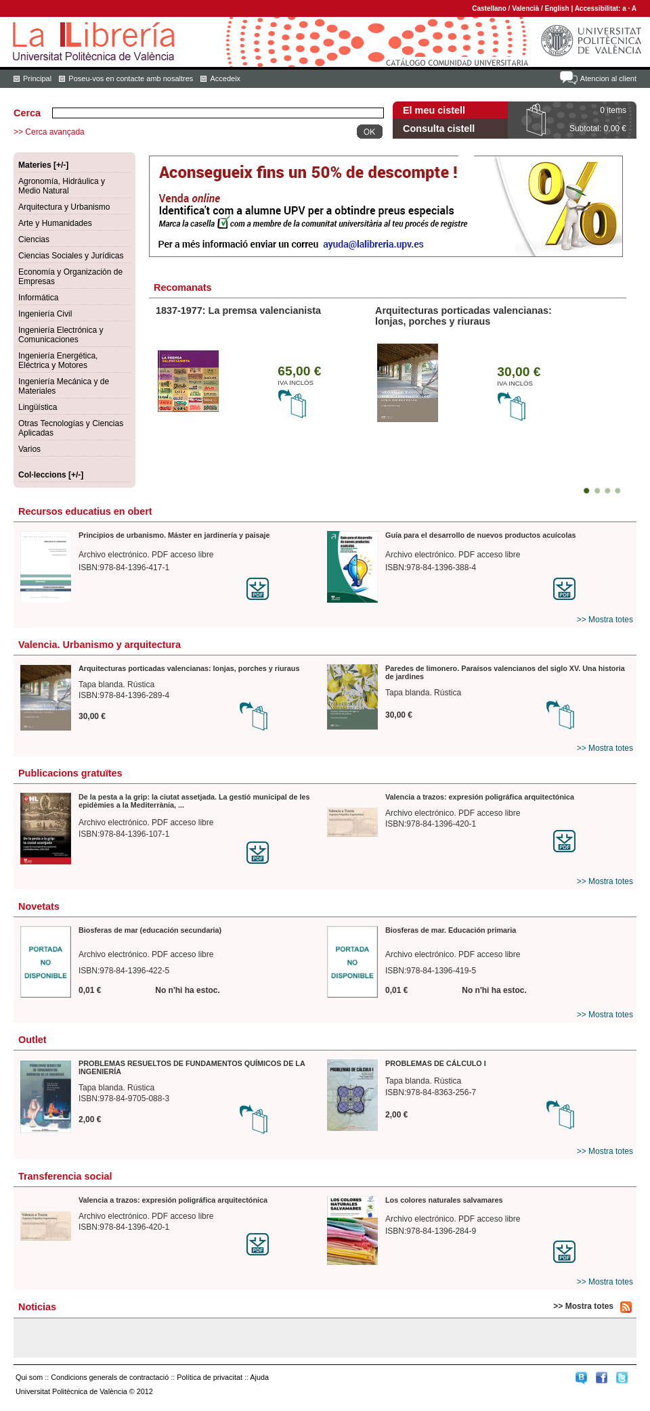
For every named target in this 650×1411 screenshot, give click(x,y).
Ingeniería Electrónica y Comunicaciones (60, 334)
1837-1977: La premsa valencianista (238, 310)
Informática (38, 297)
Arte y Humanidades (55, 223)
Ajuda (259, 1377)
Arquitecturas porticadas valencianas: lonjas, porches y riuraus (463, 316)
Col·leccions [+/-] (50, 475)
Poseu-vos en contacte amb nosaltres (130, 78)
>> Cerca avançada (49, 132)
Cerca (27, 113)
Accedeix (225, 78)
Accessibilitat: (599, 8)
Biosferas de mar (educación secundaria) (150, 930)
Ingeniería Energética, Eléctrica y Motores (58, 360)
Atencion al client (608, 78)
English (557, 8)
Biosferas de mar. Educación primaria (450, 930)
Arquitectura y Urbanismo (64, 207)
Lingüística (37, 407)
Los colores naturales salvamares (443, 1200)
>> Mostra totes (605, 619)
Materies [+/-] (43, 165)
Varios (29, 449)
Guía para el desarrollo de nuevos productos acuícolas (480, 535)
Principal (37, 78)
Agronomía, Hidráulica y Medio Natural (61, 186)
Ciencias (33, 239)
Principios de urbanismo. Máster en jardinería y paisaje (174, 535)
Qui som (29, 1377)
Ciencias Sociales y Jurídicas (70, 255)
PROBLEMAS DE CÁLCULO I (435, 1063)
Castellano (489, 8)
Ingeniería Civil (45, 314)
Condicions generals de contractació (110, 1377)
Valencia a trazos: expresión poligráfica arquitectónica (479, 797)
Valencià (525, 8)
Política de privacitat (209, 1377)
